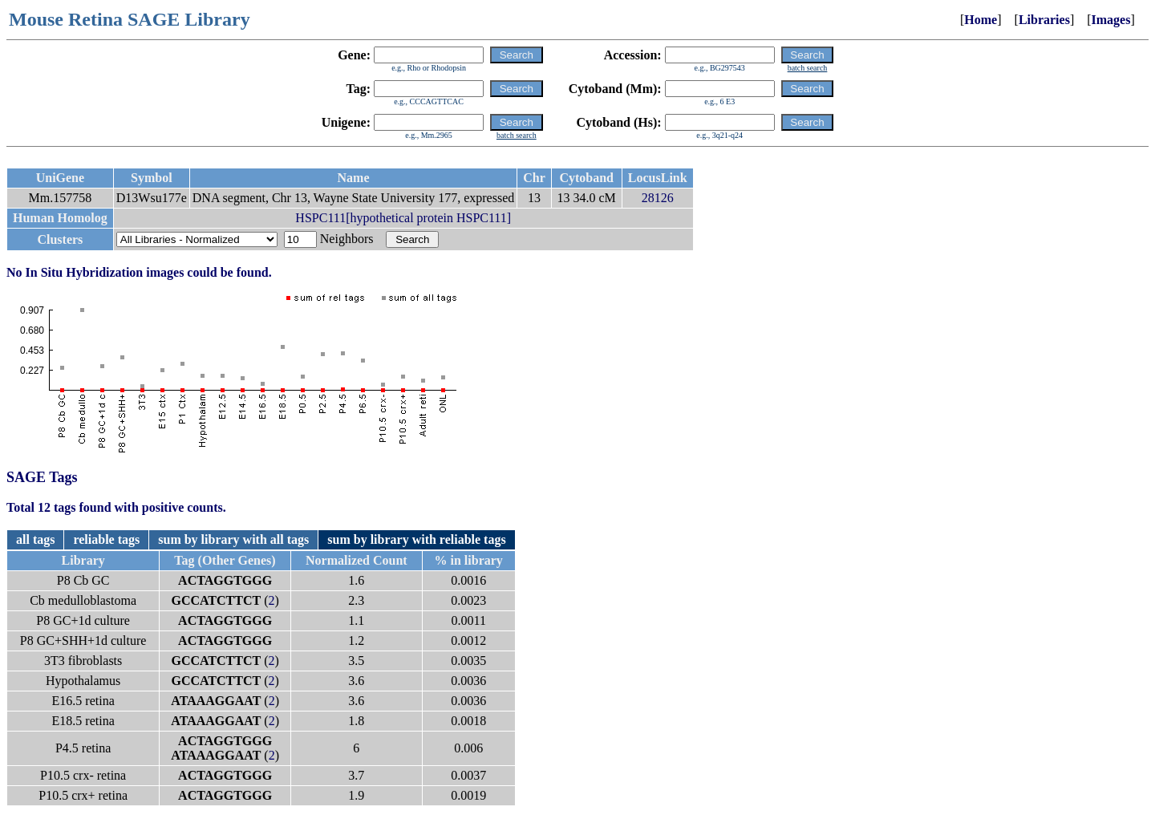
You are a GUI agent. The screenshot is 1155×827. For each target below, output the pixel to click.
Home (980, 19)
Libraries (1044, 19)
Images (1111, 19)
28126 (658, 198)
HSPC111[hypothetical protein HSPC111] (403, 218)
